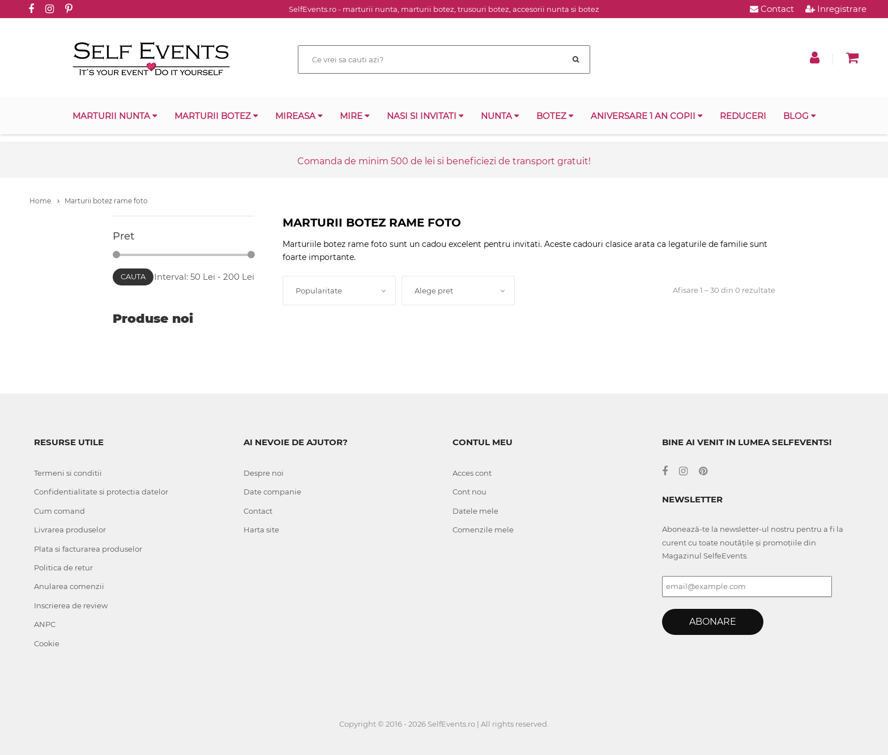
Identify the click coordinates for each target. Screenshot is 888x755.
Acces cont (472, 472)
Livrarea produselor (70, 529)
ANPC (45, 624)
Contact (772, 8)
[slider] (116, 254)
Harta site (261, 529)
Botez (555, 115)
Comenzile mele (483, 529)
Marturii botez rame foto (106, 201)
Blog (799, 115)
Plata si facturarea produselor (88, 548)
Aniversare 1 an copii (647, 115)
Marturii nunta (114, 115)
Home (44, 201)
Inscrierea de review (71, 605)
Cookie (46, 643)
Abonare (712, 621)
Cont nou (469, 491)
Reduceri (743, 115)
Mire (355, 115)
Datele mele (475, 510)
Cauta (133, 276)
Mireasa (299, 115)
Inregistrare (835, 8)
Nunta (500, 115)
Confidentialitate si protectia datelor (101, 491)
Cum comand (59, 510)
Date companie (272, 491)
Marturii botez (216, 115)
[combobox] (339, 290)
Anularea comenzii (69, 586)
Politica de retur (63, 567)
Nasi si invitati (425, 115)
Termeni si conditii (68, 472)
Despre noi (264, 472)
